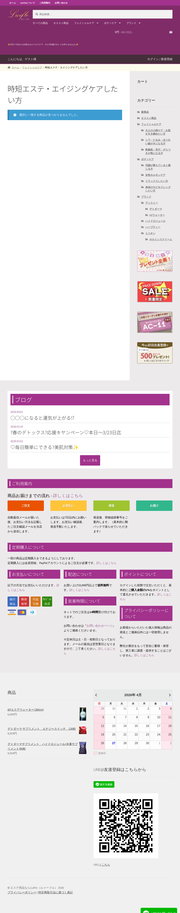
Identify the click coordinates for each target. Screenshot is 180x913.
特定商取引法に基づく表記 (55, 892)
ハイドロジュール (155, 221)
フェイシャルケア (84, 23)
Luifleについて (27, 2)
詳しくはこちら (68, 495)
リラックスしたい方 (156, 181)
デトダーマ (155, 209)
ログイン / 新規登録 (159, 59)
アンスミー (151, 202)
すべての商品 (40, 23)
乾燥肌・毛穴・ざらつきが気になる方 (157, 151)
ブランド (131, 23)
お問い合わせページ (100, 625)
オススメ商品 (61, 23)
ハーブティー (152, 227)
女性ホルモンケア (155, 175)
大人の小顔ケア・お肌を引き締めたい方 (157, 132)
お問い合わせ (61, 2)
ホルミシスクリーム (160, 239)
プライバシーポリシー (22, 892)
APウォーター (157, 215)
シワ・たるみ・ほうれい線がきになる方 (157, 141)
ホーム (12, 2)
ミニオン (150, 233)
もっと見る (90, 460)
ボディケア (110, 23)
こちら (105, 864)
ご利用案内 (44, 2)
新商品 (145, 112)
